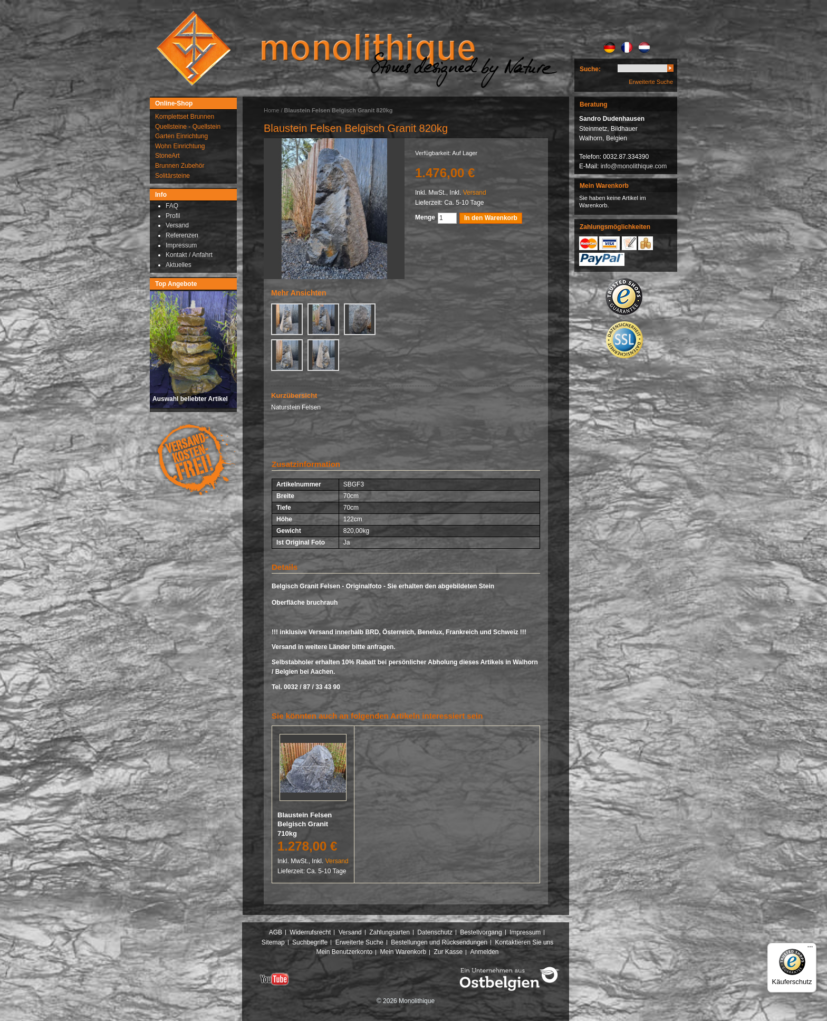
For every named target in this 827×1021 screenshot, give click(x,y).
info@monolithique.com (634, 166)
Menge (425, 217)
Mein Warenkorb (403, 952)
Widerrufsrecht (310, 932)
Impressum (525, 932)
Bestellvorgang (481, 932)
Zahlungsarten (389, 932)
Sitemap (273, 942)
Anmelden (484, 952)
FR (627, 47)
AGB (275, 932)
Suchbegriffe (310, 942)
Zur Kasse (448, 952)
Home (271, 110)
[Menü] (810, 949)
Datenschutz (435, 932)
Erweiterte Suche (651, 82)
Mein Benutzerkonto (344, 952)
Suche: (590, 69)
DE (609, 47)
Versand (474, 192)
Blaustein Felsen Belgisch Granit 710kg (304, 824)
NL (644, 47)
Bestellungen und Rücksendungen (439, 942)
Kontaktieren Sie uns (524, 942)
